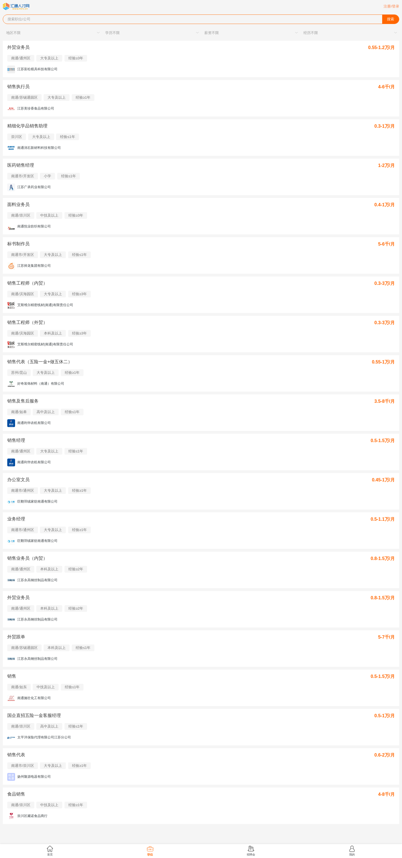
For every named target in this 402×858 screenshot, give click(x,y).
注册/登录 (391, 6)
